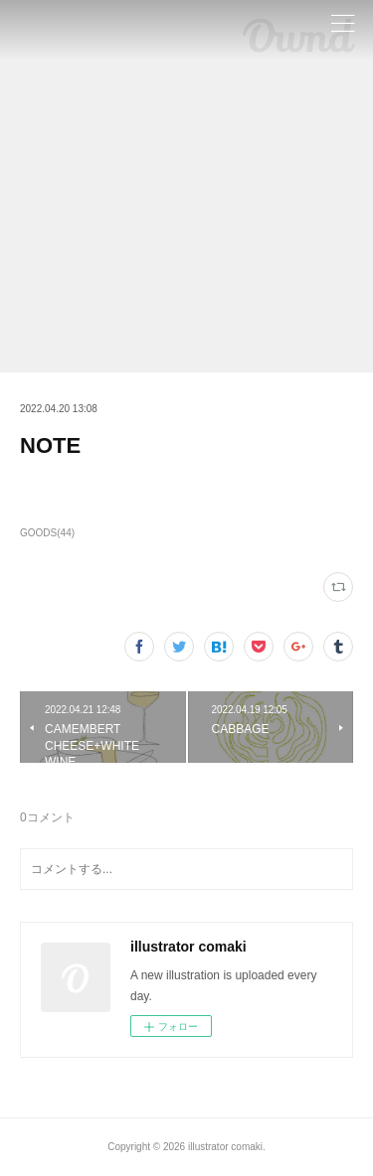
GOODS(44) (47, 532)
